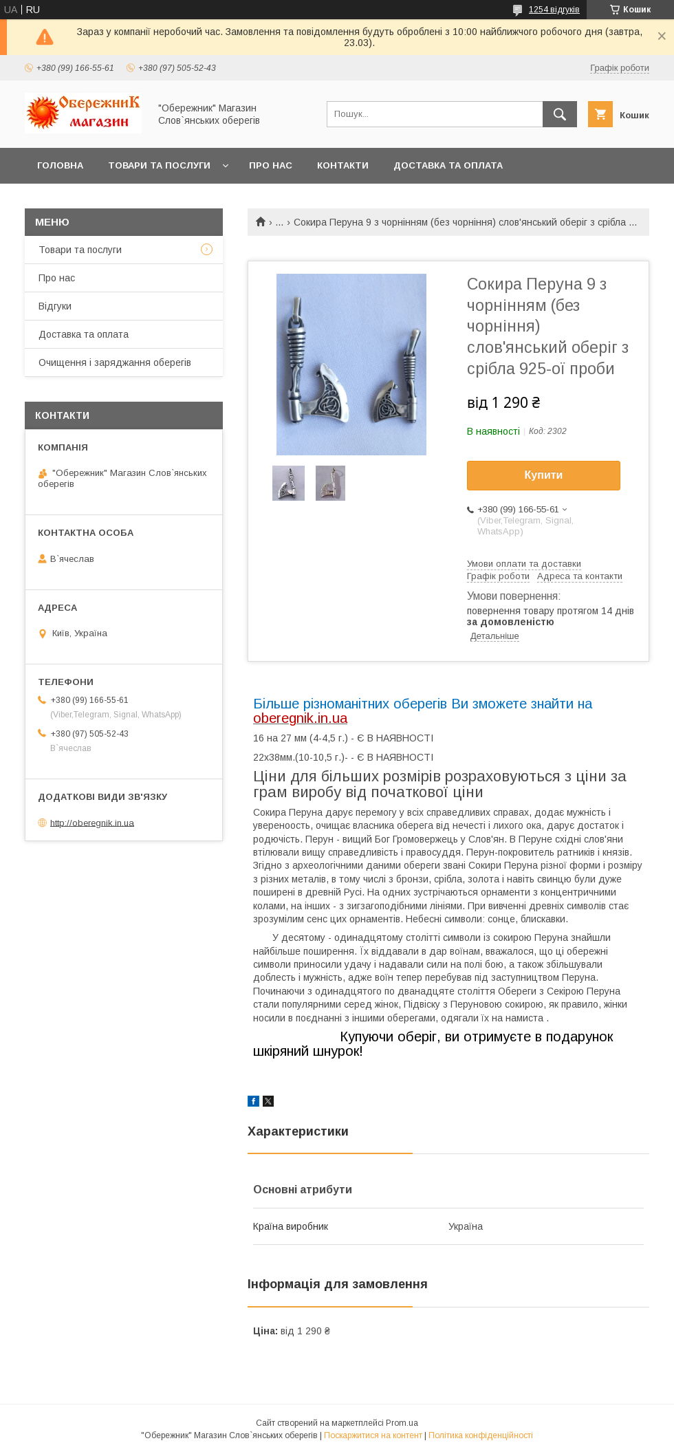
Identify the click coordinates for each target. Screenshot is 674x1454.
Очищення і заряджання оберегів (115, 362)
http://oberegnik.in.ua (92, 822)
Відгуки (55, 306)
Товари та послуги (159, 165)
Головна (60, 165)
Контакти (343, 165)
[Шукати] (560, 114)
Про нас (270, 165)
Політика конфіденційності (480, 1435)
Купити (544, 475)
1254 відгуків (554, 9)
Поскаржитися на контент (373, 1435)
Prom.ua (402, 1423)
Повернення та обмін (95, 201)
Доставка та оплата (448, 165)
